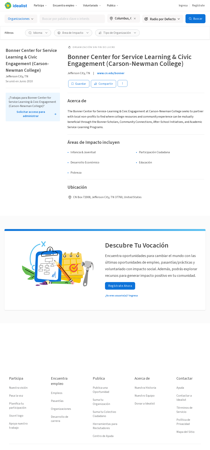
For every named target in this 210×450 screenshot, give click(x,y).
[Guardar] (78, 84)
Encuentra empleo (65, 6)
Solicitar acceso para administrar (31, 114)
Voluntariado (92, 6)
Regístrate (198, 6)
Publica (112, 6)
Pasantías (57, 401)
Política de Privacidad (183, 422)
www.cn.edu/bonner (110, 73)
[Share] (103, 84)
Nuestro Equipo (145, 396)
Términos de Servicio (184, 410)
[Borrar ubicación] (134, 18)
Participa (40, 6)
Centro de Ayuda (103, 436)
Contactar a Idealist (184, 398)
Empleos (56, 393)
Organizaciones (61, 409)
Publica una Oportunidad (101, 390)
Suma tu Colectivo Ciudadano (104, 414)
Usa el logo (16, 416)
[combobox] (72, 19)
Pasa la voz (16, 396)
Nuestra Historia (145, 388)
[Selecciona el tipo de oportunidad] (21, 19)
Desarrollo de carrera (59, 419)
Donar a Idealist (145, 404)
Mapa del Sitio (185, 432)
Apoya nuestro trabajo (18, 426)
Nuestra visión (18, 388)
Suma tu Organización (101, 402)
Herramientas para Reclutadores (105, 426)
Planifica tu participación (17, 406)
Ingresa (183, 6)
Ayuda (180, 388)
